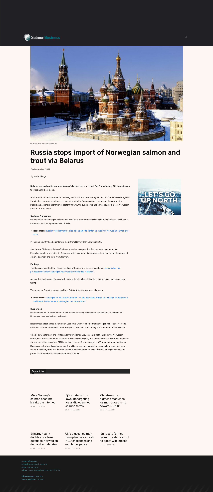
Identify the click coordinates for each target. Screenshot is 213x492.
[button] (186, 37)
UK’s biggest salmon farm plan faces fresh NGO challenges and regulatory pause (79, 439)
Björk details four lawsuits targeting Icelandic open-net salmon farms (77, 401)
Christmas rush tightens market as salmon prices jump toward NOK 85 (113, 401)
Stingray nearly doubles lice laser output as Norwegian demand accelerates (44, 439)
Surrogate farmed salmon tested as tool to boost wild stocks (114, 437)
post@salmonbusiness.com (38, 464)
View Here (39, 476)
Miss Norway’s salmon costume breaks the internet (42, 399)
